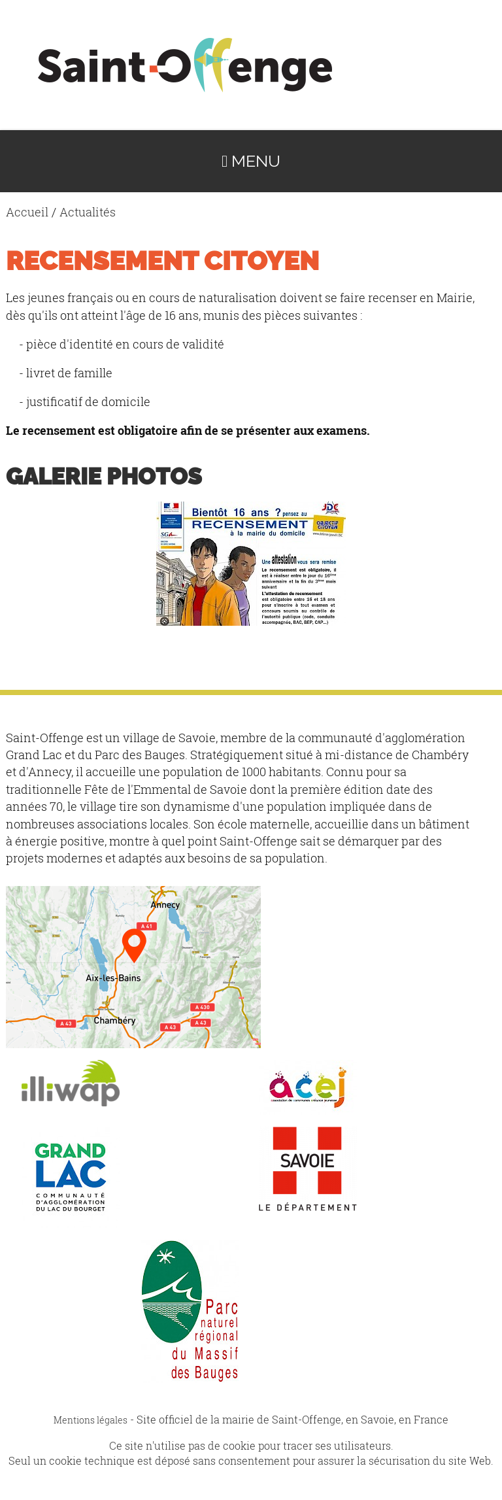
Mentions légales (90, 1420)
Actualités (87, 212)
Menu (251, 161)
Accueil (27, 212)
